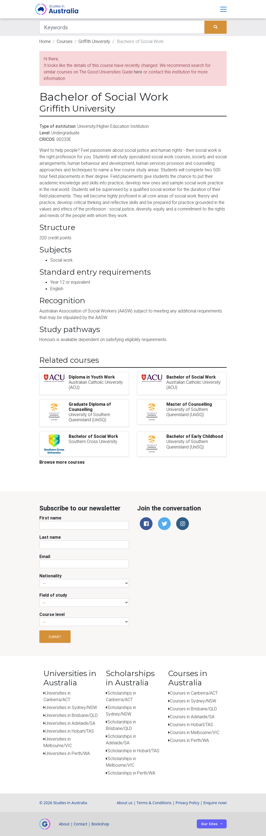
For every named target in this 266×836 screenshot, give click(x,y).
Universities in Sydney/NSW (71, 707)
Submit (55, 636)
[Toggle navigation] (223, 9)
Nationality (50, 575)
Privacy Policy (187, 802)
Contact (80, 823)
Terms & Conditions (154, 802)
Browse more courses (62, 462)
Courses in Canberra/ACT (194, 693)
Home (45, 41)
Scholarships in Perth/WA (131, 773)
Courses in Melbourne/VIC (194, 732)
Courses (64, 41)
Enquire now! (215, 802)
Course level (52, 614)
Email (44, 556)
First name (50, 518)
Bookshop (100, 823)
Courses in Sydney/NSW (193, 701)
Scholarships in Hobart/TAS (133, 750)
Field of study (53, 595)
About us (124, 802)
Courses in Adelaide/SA (192, 716)
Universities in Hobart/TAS (69, 731)
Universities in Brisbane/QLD (71, 715)
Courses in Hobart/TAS (191, 724)
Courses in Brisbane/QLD (193, 708)
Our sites (209, 824)
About (64, 823)
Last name (50, 537)
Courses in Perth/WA (189, 740)
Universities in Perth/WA (67, 753)
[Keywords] (122, 27)
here (138, 72)
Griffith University (94, 41)
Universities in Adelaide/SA (70, 723)
